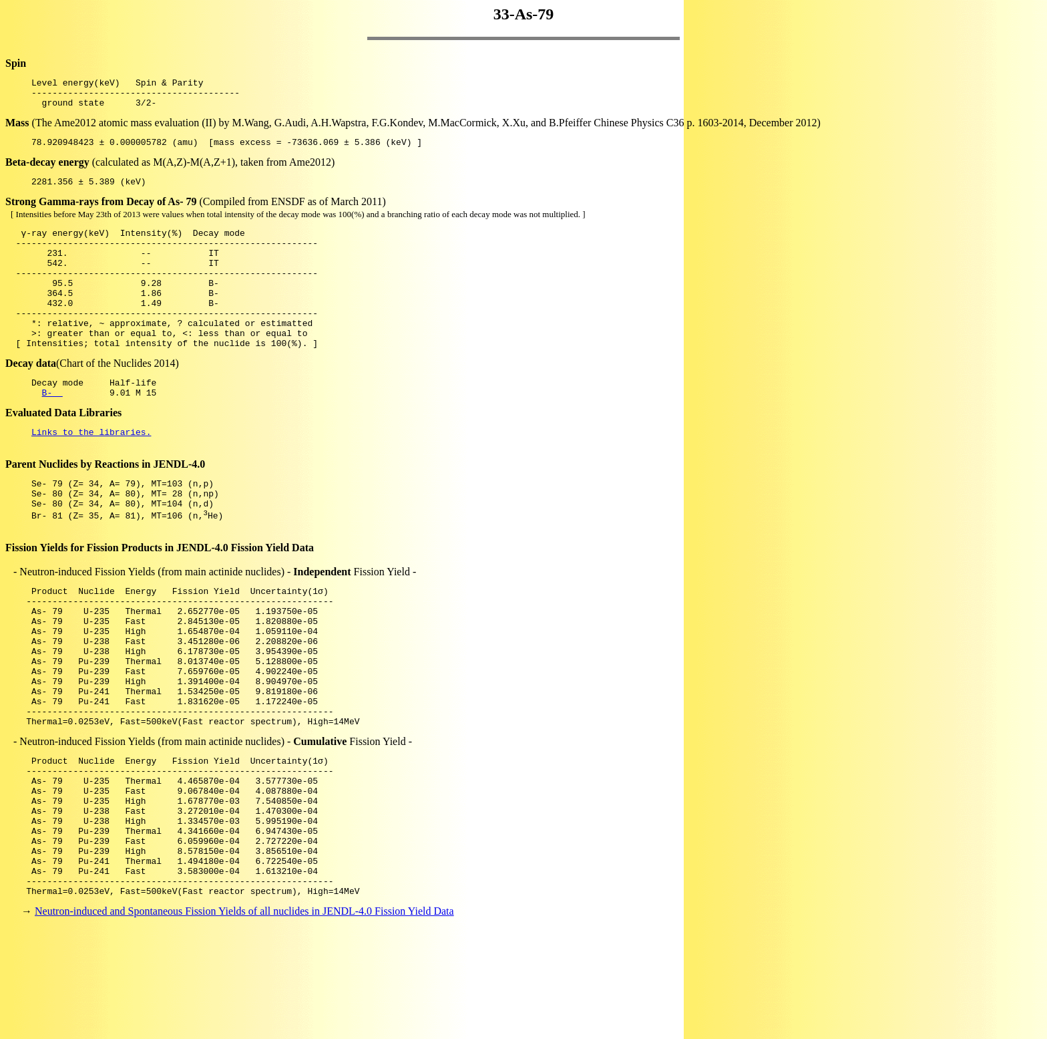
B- (52, 430)
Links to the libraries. (91, 472)
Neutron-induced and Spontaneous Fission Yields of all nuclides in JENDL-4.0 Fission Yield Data (244, 1015)
